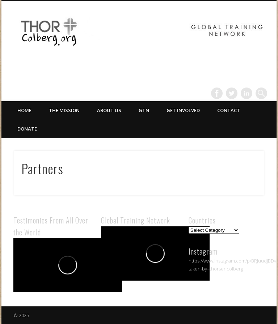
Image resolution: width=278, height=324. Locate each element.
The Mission (64, 110)
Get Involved (183, 110)
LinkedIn (246, 93)
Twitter (231, 93)
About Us (109, 110)
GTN (144, 110)
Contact (228, 110)
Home (24, 110)
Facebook (217, 93)
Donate (27, 128)
